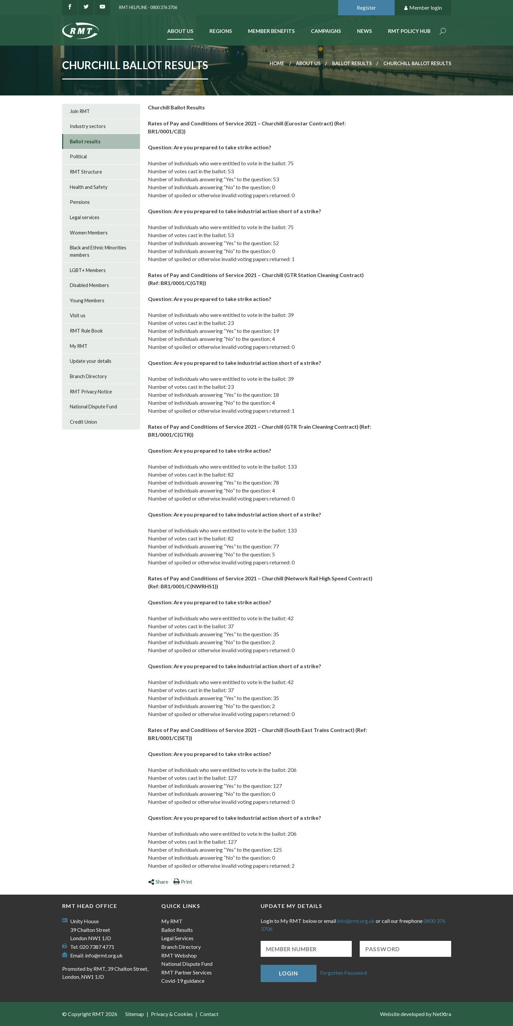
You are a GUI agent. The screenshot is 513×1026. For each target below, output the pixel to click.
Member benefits (271, 31)
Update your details (90, 361)
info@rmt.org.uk (104, 955)
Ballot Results (177, 930)
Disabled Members (89, 285)
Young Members (87, 300)
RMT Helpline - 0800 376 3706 (148, 7)
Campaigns (326, 31)
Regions (220, 31)
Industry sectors (88, 126)
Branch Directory (88, 376)
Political (78, 156)
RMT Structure (86, 172)
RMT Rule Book (86, 331)
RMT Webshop (179, 955)
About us (308, 63)
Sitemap (134, 1014)
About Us (180, 31)
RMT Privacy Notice (91, 391)
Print (182, 881)
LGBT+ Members (88, 270)
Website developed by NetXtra (415, 1014)
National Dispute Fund (93, 406)
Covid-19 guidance (182, 980)
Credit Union (83, 422)
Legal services (84, 217)
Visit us (77, 315)
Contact (209, 1014)
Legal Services (177, 938)
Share (158, 881)
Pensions (80, 202)
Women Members (89, 232)
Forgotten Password (343, 972)
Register (366, 7)
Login (288, 973)
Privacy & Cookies (172, 1014)
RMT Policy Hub (409, 31)
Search (443, 32)
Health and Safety (88, 187)
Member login (423, 7)
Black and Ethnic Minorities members (98, 251)
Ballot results (352, 63)
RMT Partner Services (186, 972)
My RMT (78, 346)
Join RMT (80, 111)
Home (277, 63)
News (364, 31)
